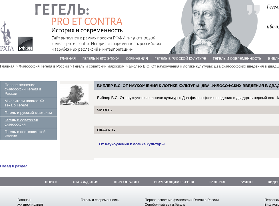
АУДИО (246, 182)
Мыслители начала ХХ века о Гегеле (25, 103)
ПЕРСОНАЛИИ (126, 182)
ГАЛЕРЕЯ (217, 182)
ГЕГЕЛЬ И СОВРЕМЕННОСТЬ (237, 59)
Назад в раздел (13, 166)
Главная (7, 66)
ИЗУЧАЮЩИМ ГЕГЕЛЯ (174, 182)
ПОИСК (51, 182)
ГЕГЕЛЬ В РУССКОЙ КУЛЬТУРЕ (180, 59)
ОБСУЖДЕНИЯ (86, 182)
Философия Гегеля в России (44, 66)
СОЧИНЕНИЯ (137, 59)
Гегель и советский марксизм (98, 66)
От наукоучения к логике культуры (132, 144)
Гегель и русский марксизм (28, 112)
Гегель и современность (100, 200)
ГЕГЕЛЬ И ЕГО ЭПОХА (101, 59)
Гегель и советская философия (21, 122)
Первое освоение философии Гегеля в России (23, 89)
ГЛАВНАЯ (68, 59)
